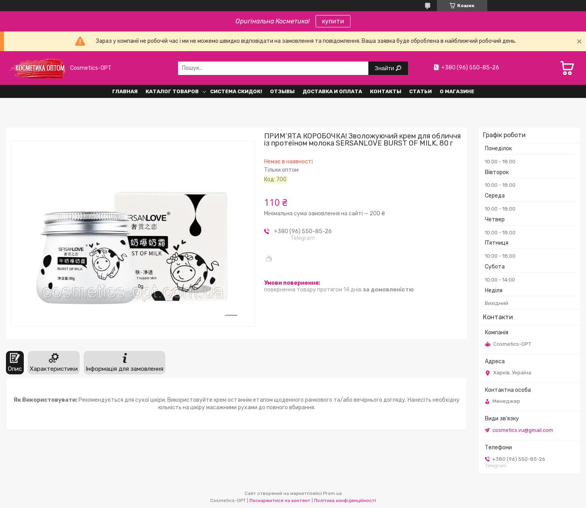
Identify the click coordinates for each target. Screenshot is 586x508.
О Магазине (457, 91)
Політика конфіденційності (345, 500)
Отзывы (282, 91)
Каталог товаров (172, 91)
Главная (125, 91)
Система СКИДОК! (236, 91)
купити (333, 21)
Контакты (385, 91)
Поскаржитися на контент (279, 500)
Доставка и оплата (332, 91)
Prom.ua (332, 493)
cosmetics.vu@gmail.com (522, 430)
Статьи (420, 91)
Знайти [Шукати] (385, 68)
